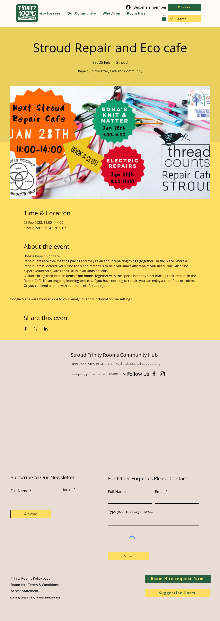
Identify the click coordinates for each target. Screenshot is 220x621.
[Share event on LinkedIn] (46, 328)
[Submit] (128, 556)
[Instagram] (162, 374)
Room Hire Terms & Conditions (35, 584)
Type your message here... (130, 511)
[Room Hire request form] (178, 579)
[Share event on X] (36, 328)
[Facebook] (154, 374)
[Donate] (184, 7)
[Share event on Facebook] (26, 328)
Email (160, 491)
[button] (163, 18)
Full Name (117, 491)
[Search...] (184, 19)
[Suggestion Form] (177, 593)
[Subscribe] (30, 514)
